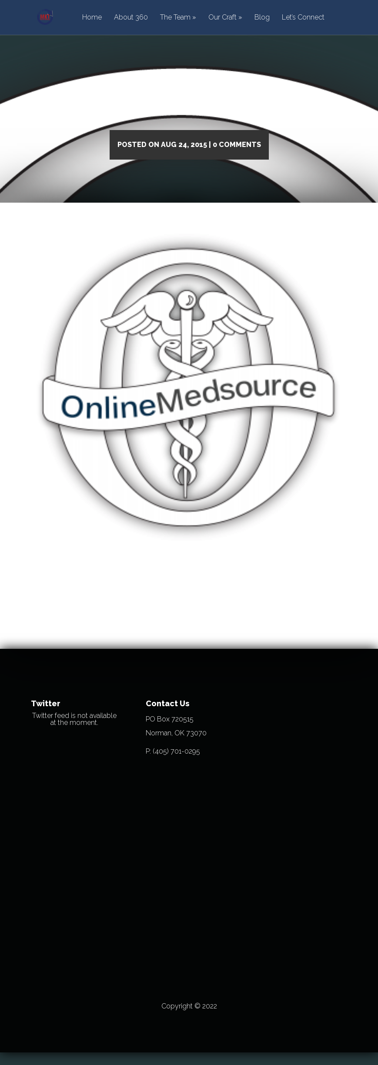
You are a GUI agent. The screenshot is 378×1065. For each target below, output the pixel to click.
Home (92, 17)
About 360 (131, 17)
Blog (262, 17)
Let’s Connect (303, 17)
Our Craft (222, 17)
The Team (175, 17)
